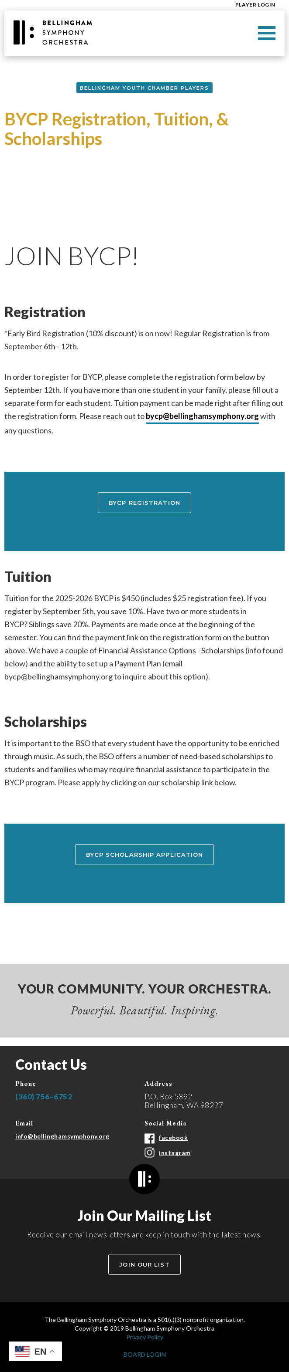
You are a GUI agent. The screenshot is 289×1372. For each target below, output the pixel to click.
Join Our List (144, 1264)
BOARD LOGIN (145, 1354)
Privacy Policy (144, 1337)
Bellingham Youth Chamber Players (144, 88)
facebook (173, 1137)
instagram (175, 1152)
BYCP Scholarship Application (144, 854)
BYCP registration (144, 502)
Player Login (255, 4)
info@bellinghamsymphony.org (62, 1136)
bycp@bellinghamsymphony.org (202, 416)
